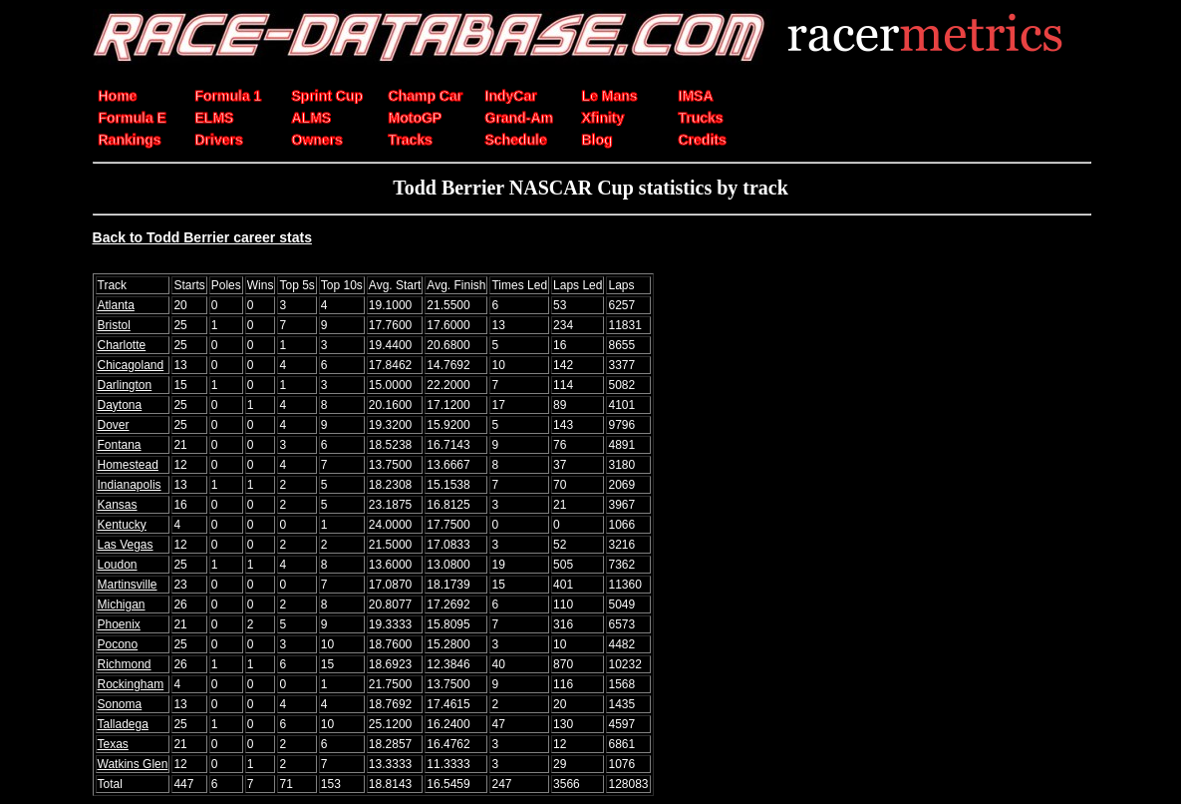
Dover (114, 425)
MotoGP (416, 118)
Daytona (120, 405)
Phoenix (119, 624)
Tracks (411, 140)
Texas (113, 744)
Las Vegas (125, 545)
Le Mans (610, 96)
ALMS (312, 118)
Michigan (122, 604)
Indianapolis (129, 485)
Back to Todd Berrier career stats (202, 237)
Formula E (132, 118)
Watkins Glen (133, 764)
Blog (597, 140)
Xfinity (603, 118)
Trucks (701, 118)
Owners (317, 140)
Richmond (124, 664)
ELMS (214, 118)
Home (118, 96)
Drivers (219, 140)
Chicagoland (131, 365)
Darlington (125, 385)
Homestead (128, 465)
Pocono (118, 644)
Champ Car (426, 96)
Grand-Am (519, 118)
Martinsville (127, 585)
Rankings (130, 140)
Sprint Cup (328, 96)
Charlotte (122, 345)
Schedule (516, 140)
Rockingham (131, 684)
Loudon (118, 565)
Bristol (114, 325)
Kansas (118, 505)
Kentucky (122, 525)
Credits (703, 140)
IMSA (696, 96)
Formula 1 (228, 96)
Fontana (120, 445)
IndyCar (511, 96)
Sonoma (120, 704)
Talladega (123, 724)
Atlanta (116, 305)
